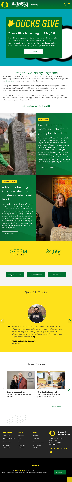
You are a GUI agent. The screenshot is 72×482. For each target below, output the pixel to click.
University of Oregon (20, 470)
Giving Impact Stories (38, 442)
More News (56, 406)
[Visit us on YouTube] (65, 448)
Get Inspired (9, 234)
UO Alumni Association (9, 439)
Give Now (60, 472)
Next (70, 322)
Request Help (6, 435)
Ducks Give (36, 439)
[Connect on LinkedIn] (58, 448)
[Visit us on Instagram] (62, 448)
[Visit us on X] (54, 448)
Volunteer (57, 275)
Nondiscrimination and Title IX (26, 463)
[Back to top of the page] (69, 479)
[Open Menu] (69, 4)
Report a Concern (8, 463)
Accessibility (42, 463)
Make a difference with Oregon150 (36, 106)
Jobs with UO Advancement (6, 446)
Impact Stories (36, 275)
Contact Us (21, 435)
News (19, 439)
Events (19, 442)
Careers (64, 463)
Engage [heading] (20, 432)
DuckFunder (36, 435)
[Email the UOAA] (51, 452)
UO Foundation (7, 442)
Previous (1, 322)
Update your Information (21, 446)
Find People (35, 465)
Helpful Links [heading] (7, 432)
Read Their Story (47, 167)
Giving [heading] (35, 432)
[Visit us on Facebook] (51, 448)
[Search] (65, 4)
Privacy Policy (54, 463)
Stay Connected (14, 275)
